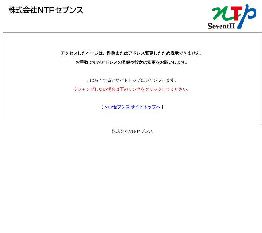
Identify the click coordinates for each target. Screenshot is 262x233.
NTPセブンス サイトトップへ (132, 107)
